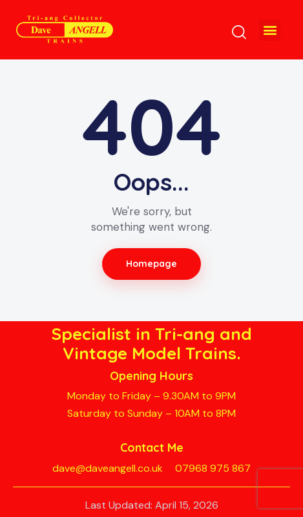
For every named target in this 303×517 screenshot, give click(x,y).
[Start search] (239, 32)
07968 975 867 (213, 468)
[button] (269, 30)
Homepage (152, 263)
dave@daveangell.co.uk (107, 468)
